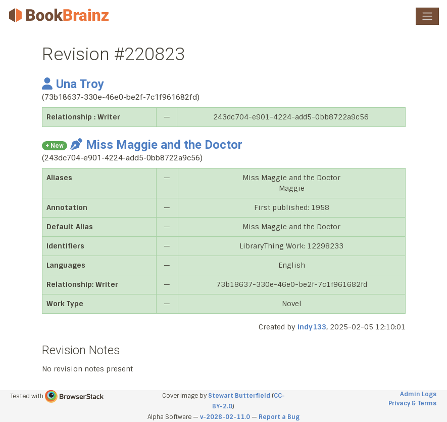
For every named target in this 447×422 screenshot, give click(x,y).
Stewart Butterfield (239, 396)
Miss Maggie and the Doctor (156, 145)
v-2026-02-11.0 (225, 417)
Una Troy (73, 84)
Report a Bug (279, 417)
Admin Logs (418, 394)
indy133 (311, 326)
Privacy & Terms (412, 403)
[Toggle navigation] (427, 16)
